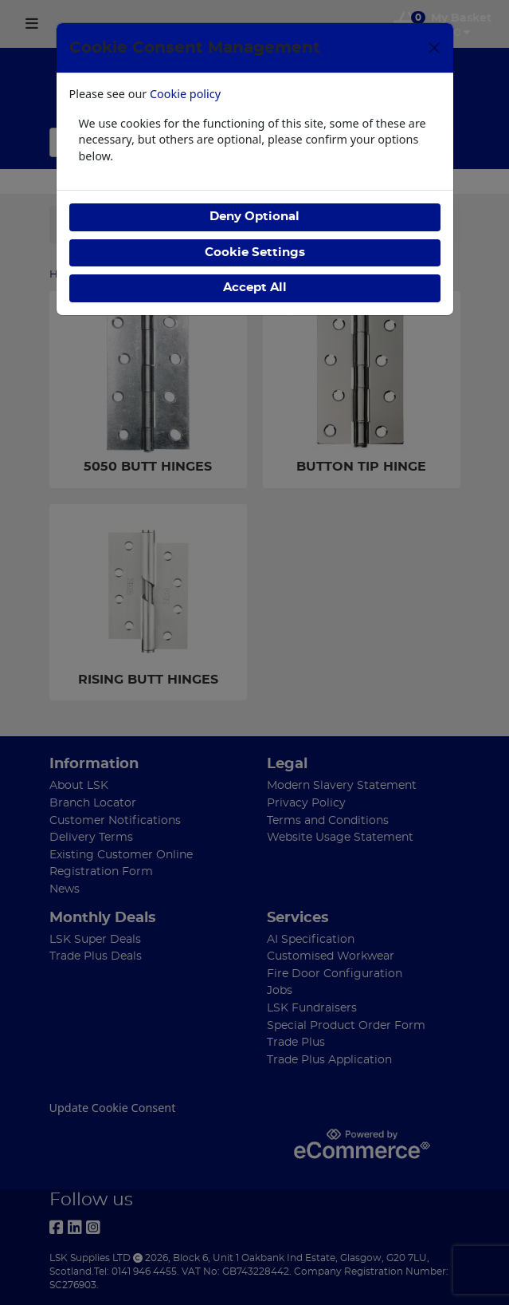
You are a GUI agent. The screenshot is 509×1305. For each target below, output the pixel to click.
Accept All (255, 288)
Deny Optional (254, 217)
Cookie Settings (255, 252)
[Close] (434, 48)
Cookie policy (185, 93)
